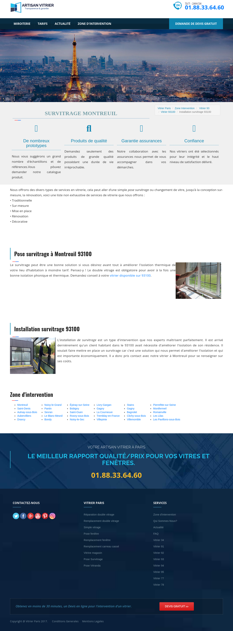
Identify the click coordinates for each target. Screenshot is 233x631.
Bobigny (74, 408)
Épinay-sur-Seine (79, 404)
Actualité (62, 24)
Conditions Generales (65, 621)
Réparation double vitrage (99, 514)
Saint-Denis (23, 408)
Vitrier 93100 (168, 111)
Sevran (48, 412)
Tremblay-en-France (108, 415)
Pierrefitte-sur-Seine (164, 404)
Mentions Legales (93, 621)
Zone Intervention (185, 108)
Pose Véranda (92, 565)
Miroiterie (22, 24)
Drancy (21, 419)
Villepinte (102, 419)
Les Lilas (158, 415)
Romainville (159, 412)
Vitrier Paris (164, 108)
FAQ (156, 533)
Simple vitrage (92, 527)
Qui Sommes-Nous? (165, 520)
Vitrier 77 (158, 578)
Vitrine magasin (93, 552)
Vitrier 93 (204, 108)
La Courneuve (105, 412)
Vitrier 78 (158, 584)
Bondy (48, 419)
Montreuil (22, 404)
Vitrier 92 (158, 552)
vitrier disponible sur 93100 (130, 275)
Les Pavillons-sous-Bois (166, 419)
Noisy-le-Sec (77, 419)
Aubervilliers (24, 415)
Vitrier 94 (158, 565)
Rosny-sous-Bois (79, 415)
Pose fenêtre (91, 533)
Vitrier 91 (158, 546)
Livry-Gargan (104, 404)
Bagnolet (132, 412)
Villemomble (134, 419)
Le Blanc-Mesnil (53, 415)
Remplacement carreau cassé (101, 546)
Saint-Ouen (76, 412)
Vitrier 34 (158, 540)
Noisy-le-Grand (53, 404)
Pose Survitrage (93, 559)
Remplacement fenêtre (97, 540)
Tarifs (43, 24)
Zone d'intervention (94, 24)
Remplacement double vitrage (101, 520)
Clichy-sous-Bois (136, 415)
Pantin (48, 408)
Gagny (100, 408)
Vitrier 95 (158, 572)
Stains (130, 404)
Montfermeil (159, 408)
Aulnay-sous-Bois (27, 412)
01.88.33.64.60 (204, 7)
